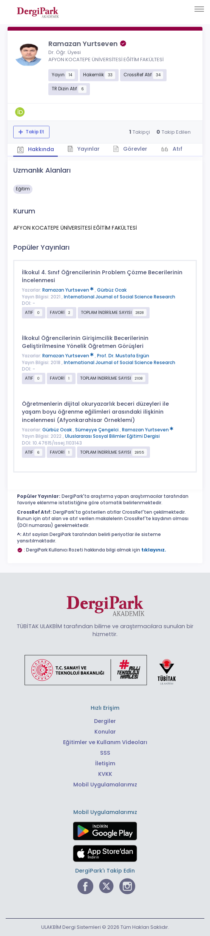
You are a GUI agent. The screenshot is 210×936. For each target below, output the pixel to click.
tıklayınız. (153, 550)
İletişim (105, 763)
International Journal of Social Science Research (119, 297)
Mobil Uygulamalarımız (105, 784)
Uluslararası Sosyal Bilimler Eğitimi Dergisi (112, 436)
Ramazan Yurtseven (68, 290)
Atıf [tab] (176, 149)
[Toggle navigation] (199, 9)
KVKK (105, 774)
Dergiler (105, 721)
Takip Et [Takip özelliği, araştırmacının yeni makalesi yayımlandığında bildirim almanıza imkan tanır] (34, 132)
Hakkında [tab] (35, 149)
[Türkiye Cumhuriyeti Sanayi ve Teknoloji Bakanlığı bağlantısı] (105, 669)
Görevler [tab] (130, 149)
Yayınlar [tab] (83, 149)
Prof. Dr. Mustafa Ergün (123, 356)
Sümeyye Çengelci (97, 430)
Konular (105, 731)
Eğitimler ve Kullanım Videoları (105, 742)
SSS (105, 753)
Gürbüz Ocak (112, 290)
